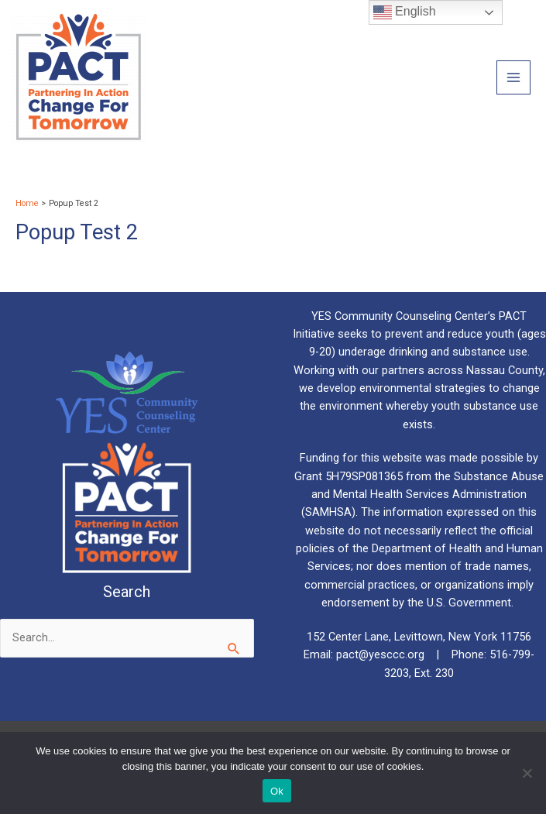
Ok (276, 791)
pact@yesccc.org (382, 654)
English (404, 12)
